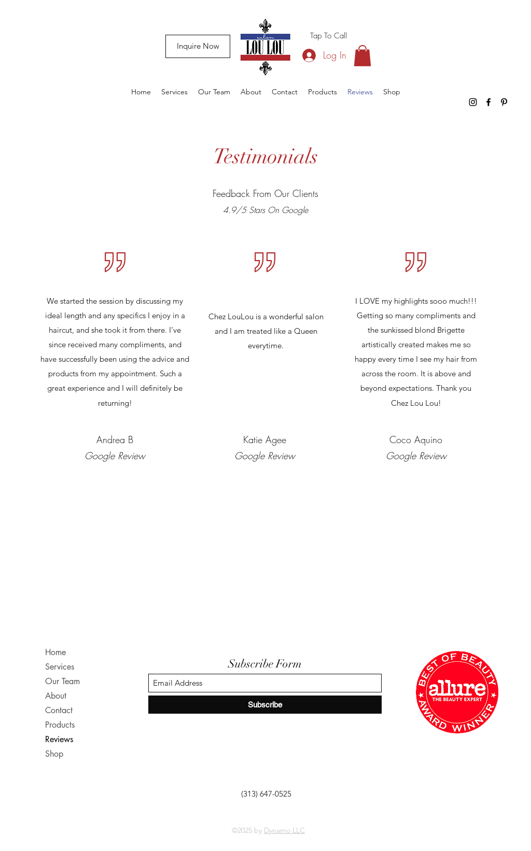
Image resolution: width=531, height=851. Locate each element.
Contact (59, 710)
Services (59, 666)
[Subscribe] (265, 705)
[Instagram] (473, 102)
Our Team (62, 681)
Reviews (59, 739)
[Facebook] (488, 102)
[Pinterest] (504, 102)
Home (55, 652)
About (55, 695)
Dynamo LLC (284, 830)
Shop (54, 753)
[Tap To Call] (328, 35)
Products (60, 724)
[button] (362, 55)
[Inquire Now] (197, 46)
